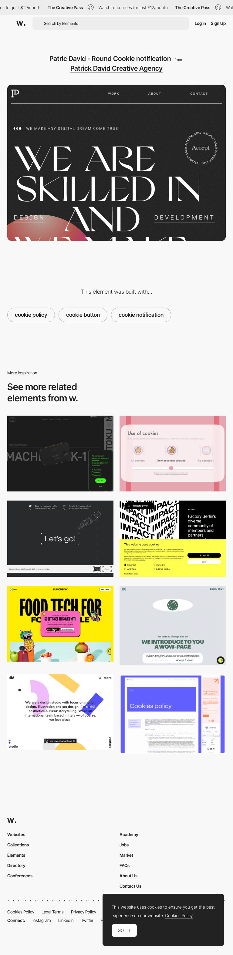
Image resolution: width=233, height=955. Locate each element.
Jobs (124, 844)
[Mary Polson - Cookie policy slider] (173, 453)
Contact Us (130, 886)
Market (126, 855)
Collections (18, 844)
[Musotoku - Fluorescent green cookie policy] (60, 453)
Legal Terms (53, 911)
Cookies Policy (20, 911)
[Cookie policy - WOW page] (173, 626)
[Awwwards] (20, 23)
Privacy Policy (83, 911)
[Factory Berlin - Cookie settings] (173, 538)
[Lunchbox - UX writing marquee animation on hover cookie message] (60, 624)
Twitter (87, 920)
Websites (16, 834)
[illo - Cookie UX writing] (60, 712)
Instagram (41, 920)
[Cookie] (173, 714)
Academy (129, 834)
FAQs (125, 865)
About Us (128, 875)
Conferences (19, 875)
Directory (16, 865)
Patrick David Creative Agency (116, 68)
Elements (16, 855)
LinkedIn (66, 920)
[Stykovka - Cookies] (60, 538)
